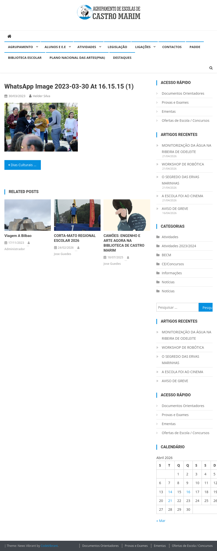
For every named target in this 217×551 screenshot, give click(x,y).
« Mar (160, 520)
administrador (14, 249)
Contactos (172, 47)
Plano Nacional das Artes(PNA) (77, 57)
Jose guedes (62, 254)
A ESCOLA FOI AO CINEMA (182, 196)
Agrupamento (20, 47)
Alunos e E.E (55, 47)
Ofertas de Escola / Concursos (185, 120)
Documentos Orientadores (183, 93)
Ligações (142, 47)
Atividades (86, 47)
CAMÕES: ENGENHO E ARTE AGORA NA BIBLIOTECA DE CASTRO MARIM (123, 243)
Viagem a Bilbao (18, 236)
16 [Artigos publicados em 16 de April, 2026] (188, 492)
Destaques (122, 57)
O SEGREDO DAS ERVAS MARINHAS (180, 179)
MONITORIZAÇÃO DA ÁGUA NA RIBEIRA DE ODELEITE (186, 148)
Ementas (169, 111)
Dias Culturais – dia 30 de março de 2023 (26, 165)
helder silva (41, 96)
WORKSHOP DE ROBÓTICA (183, 164)
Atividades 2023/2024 (179, 246)
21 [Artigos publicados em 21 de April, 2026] (170, 500)
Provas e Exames (175, 102)
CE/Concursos (173, 264)
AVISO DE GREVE (175, 208)
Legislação (117, 47)
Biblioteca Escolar (25, 57)
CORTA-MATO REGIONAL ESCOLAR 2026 (75, 238)
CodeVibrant (49, 546)
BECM (166, 255)
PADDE (195, 47)
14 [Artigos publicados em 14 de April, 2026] (170, 492)
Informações (172, 273)
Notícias (168, 282)
